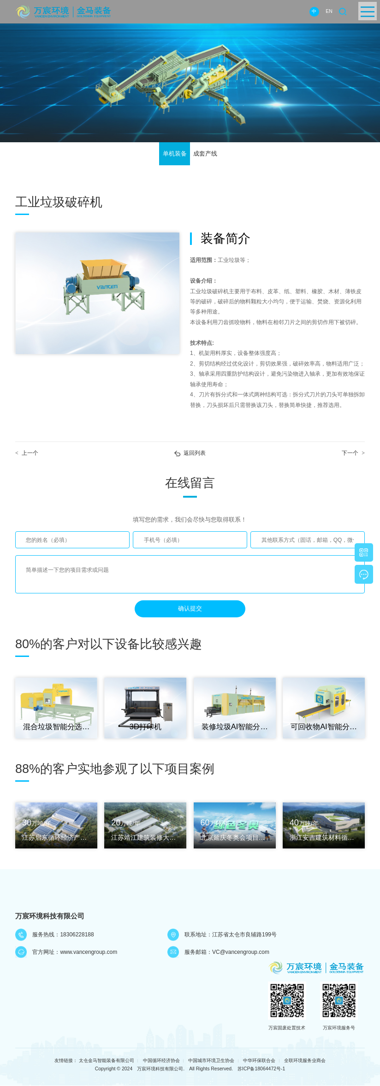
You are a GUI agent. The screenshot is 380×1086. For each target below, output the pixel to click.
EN (329, 11)
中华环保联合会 (259, 1061)
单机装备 (175, 154)
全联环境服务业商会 (305, 1061)
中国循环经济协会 (161, 1061)
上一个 (26, 454)
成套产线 (205, 154)
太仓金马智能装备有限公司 (106, 1061)
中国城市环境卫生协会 (211, 1061)
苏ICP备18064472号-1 (261, 1069)
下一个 (353, 454)
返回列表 (195, 454)
